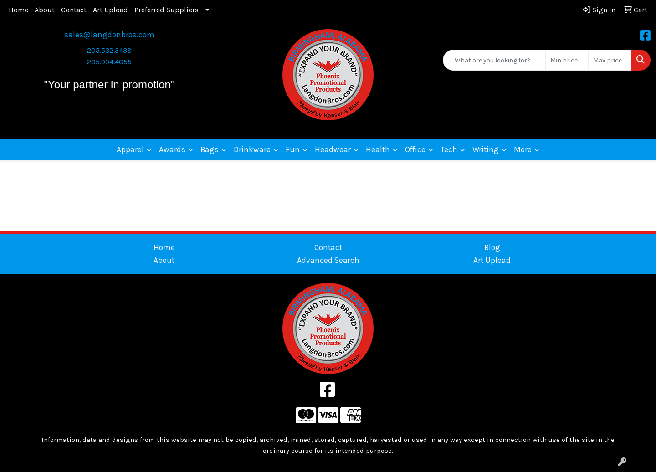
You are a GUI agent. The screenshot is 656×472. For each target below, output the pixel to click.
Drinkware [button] (252, 149)
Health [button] (378, 149)
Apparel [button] (130, 149)
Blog (492, 247)
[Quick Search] (494, 60)
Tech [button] (449, 149)
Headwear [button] (333, 149)
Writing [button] (485, 149)
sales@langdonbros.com (109, 34)
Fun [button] (293, 149)
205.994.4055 (109, 61)
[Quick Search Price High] (609, 60)
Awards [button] (172, 149)
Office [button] (415, 149)
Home (18, 9)
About (45, 9)
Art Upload (110, 9)
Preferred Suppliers (166, 9)
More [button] (523, 149)
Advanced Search (328, 260)
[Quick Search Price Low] (567, 60)
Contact (74, 9)
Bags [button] (209, 149)
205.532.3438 (109, 50)
